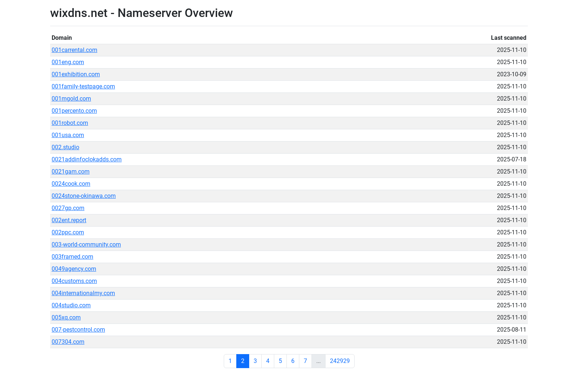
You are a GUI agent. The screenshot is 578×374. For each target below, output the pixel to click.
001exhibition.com (76, 74)
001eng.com (68, 62)
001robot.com (70, 122)
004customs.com (74, 280)
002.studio (65, 147)
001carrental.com (74, 49)
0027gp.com (68, 208)
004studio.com (71, 305)
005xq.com (66, 317)
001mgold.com (71, 98)
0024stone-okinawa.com (84, 195)
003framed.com (72, 256)
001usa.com (68, 135)
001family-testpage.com (83, 86)
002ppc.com (68, 232)
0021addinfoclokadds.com (87, 159)
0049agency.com (74, 268)
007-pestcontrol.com (78, 329)
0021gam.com (71, 171)
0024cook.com (71, 183)
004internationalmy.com (83, 293)
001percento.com (74, 110)
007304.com (68, 341)
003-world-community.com (86, 244)
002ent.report (69, 220)
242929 (340, 360)
